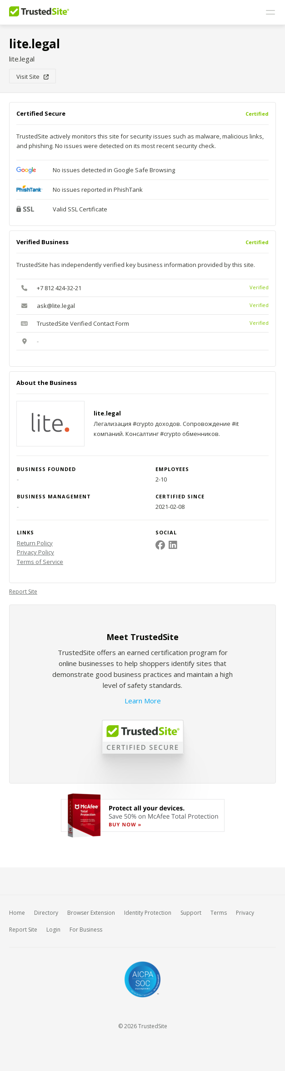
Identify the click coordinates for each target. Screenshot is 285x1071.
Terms (218, 913)
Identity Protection (147, 913)
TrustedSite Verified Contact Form (83, 323)
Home (17, 913)
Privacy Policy (35, 552)
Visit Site (32, 76)
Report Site (23, 591)
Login (53, 929)
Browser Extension (91, 913)
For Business (86, 929)
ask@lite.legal (56, 306)
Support (190, 913)
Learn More (143, 700)
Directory (46, 913)
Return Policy (35, 543)
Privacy (245, 913)
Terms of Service (40, 562)
